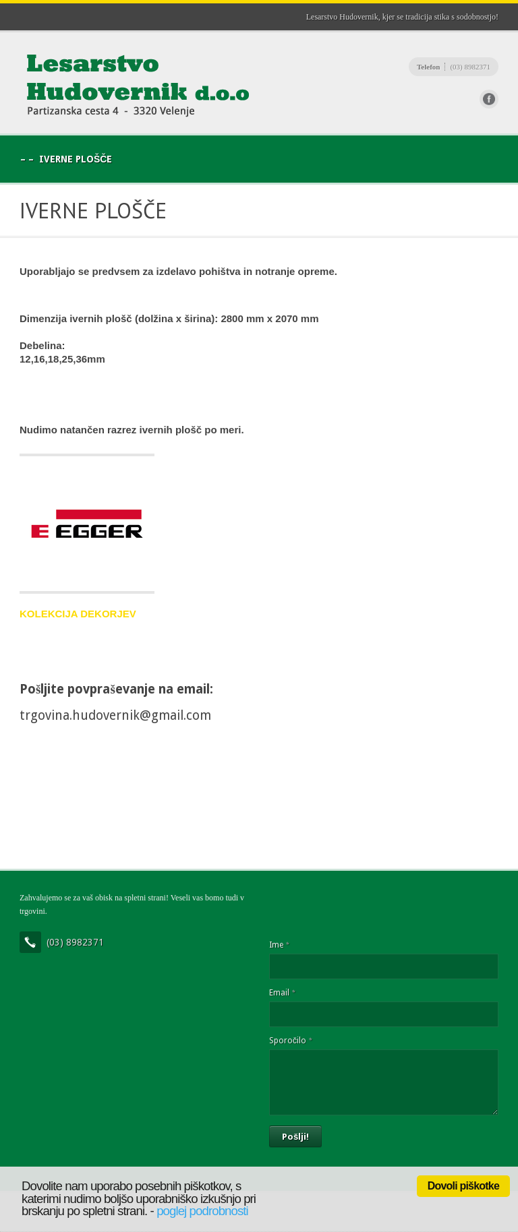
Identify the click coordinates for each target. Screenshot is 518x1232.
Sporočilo (290, 1040)
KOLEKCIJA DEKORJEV (78, 613)
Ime (279, 945)
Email (282, 992)
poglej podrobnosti (202, 1211)
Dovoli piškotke (463, 1186)
